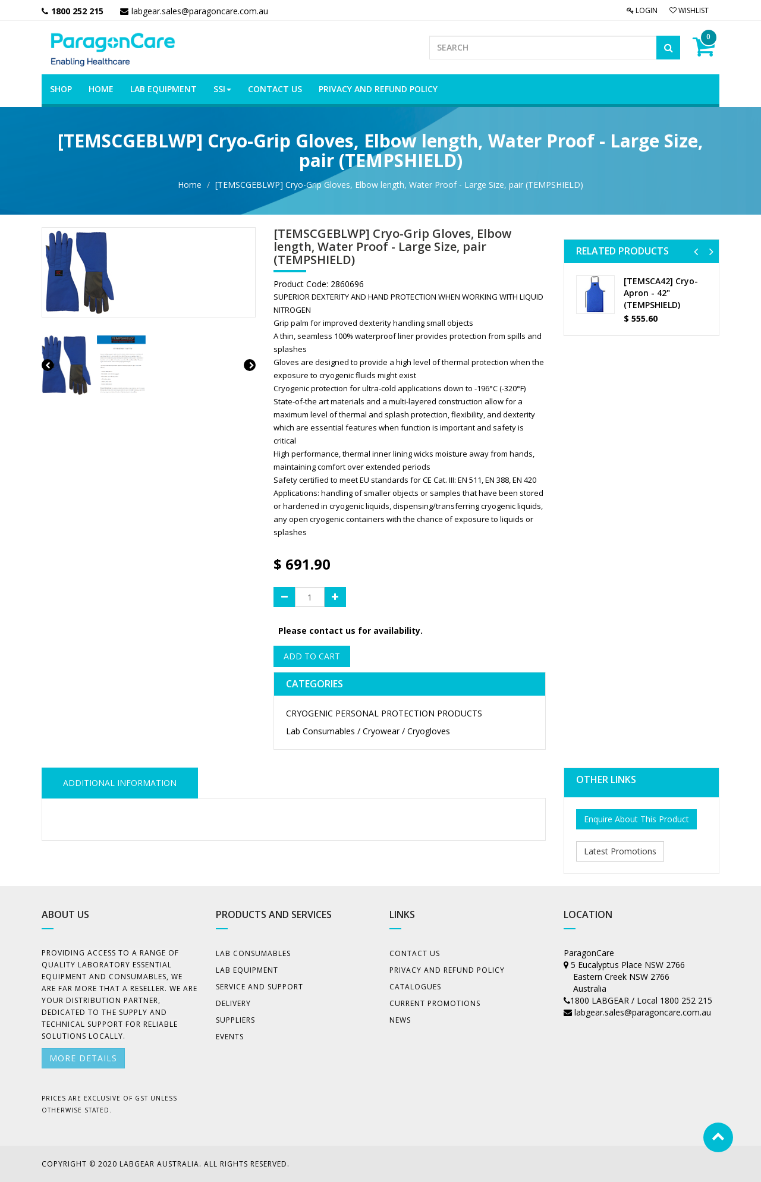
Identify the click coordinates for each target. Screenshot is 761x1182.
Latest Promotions (620, 851)
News (400, 1020)
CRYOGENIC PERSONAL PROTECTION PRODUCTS (384, 713)
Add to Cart (312, 656)
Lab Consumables (253, 953)
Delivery (233, 1003)
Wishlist (689, 10)
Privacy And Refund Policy (447, 970)
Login (642, 10)
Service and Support (259, 987)
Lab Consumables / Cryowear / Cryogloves (368, 731)
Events (230, 1037)
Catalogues (415, 987)
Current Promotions (434, 1003)
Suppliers (235, 1020)
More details (83, 1058)
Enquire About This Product (636, 819)
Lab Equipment (247, 970)
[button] (695, 251)
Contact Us (414, 953)
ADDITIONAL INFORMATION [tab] (120, 782)
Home (190, 184)
